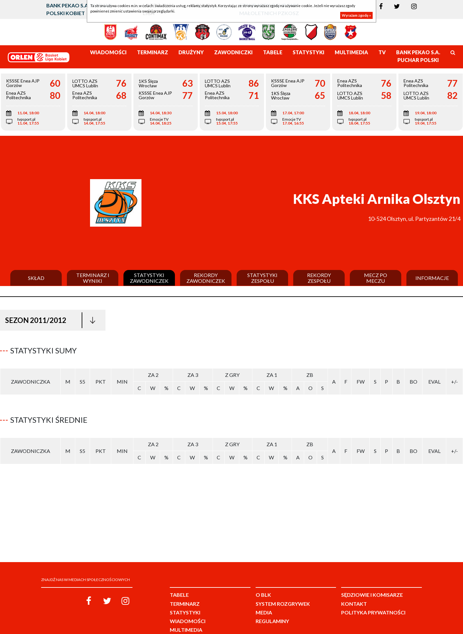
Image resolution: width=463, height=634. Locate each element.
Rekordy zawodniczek (205, 277)
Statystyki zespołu (262, 277)
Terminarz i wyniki (92, 277)
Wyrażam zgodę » (356, 15)
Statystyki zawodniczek (149, 277)
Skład (36, 278)
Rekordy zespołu (319, 277)
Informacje (432, 278)
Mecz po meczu (375, 277)
